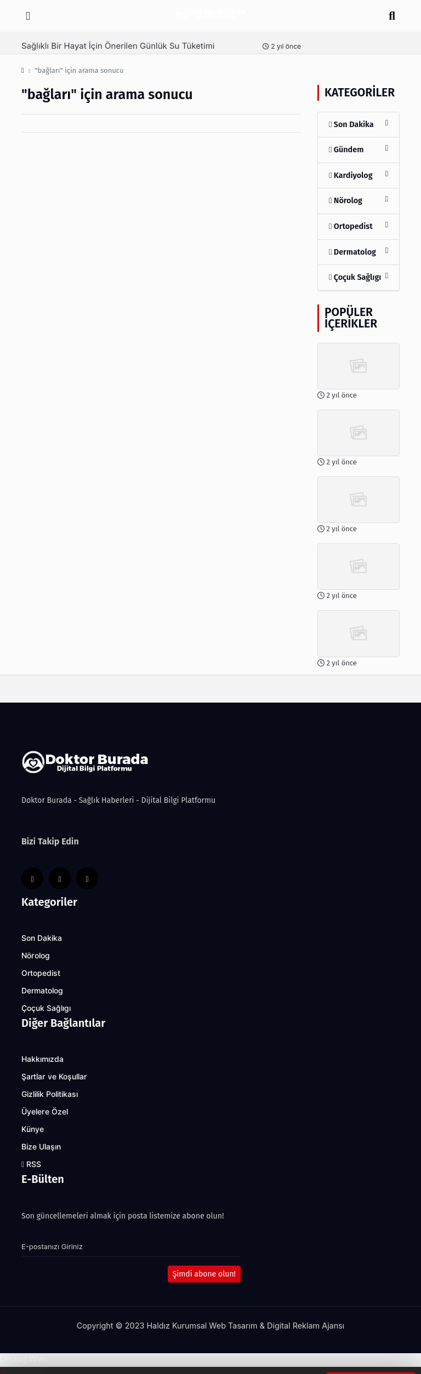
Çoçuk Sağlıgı (358, 277)
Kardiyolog (358, 175)
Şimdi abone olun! (204, 1274)
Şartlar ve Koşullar (54, 1076)
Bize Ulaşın (41, 1146)
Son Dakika (358, 124)
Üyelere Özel (44, 1111)
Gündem (358, 149)
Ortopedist (358, 226)
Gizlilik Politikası (49, 1094)
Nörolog (358, 200)
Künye (32, 1129)
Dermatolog (358, 251)
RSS (31, 1164)
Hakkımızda (42, 1059)
